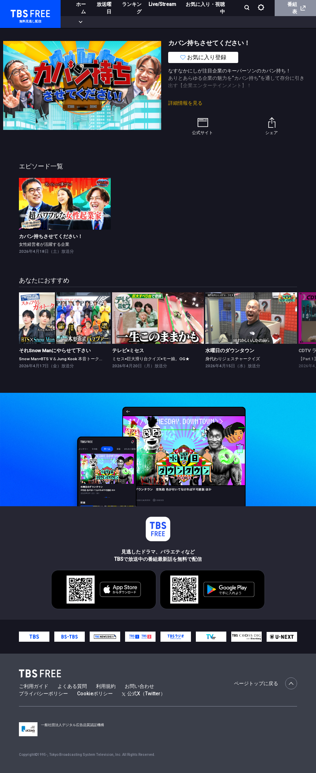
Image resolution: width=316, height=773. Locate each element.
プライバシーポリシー (43, 693)
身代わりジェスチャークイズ (232, 358)
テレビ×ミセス (128, 350)
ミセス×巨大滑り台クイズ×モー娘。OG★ (151, 358)
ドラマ (141, 22)
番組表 (296, 7)
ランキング (132, 7)
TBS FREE (19, 12)
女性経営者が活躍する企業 (44, 244)
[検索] (247, 8)
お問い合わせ (139, 686)
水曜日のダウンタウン (229, 350)
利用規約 (106, 686)
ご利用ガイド (33, 686)
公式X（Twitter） (143, 693)
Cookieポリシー (95, 693)
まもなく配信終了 (107, 22)
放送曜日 (104, 7)
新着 (76, 22)
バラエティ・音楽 (175, 22)
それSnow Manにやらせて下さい (55, 350)
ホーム (81, 7)
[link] (65, 203)
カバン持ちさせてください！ (51, 236)
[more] (200, 22)
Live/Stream (162, 4)
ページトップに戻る (265, 683)
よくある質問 (72, 686)
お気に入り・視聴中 (205, 7)
